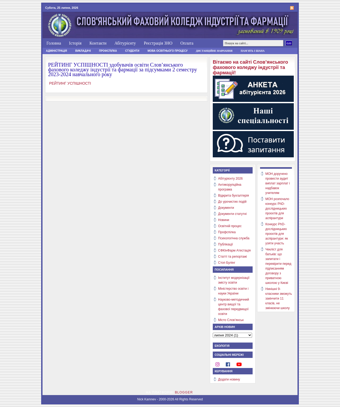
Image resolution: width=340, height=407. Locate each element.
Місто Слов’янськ (231, 320)
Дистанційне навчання (214, 50)
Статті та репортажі (232, 256)
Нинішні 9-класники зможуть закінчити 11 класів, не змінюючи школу (278, 298)
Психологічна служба (233, 238)
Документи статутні (232, 214)
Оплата (186, 43)
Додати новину (229, 379)
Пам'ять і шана (253, 50)
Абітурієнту (125, 43)
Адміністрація (56, 50)
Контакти (98, 43)
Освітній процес (229, 226)
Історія (75, 43)
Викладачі (83, 50)
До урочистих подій (232, 202)
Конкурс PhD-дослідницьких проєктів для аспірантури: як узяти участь (276, 233)
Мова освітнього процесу (167, 50)
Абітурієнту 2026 (230, 178)
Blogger (184, 392)
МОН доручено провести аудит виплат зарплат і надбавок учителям (277, 183)
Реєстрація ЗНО (158, 43)
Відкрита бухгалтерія (233, 195)
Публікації (225, 244)
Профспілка (108, 50)
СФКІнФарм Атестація (234, 250)
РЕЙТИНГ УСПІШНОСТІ (69, 83)
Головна (53, 43)
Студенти (132, 50)
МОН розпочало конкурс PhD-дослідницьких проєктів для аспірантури (277, 208)
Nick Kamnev (146, 399)
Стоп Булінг (226, 263)
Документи (226, 208)
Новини (223, 220)
